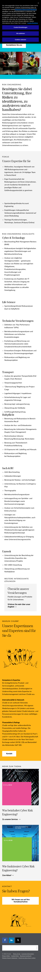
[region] (20, 22)
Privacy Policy (6, 956)
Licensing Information (27, 954)
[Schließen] (38, 3)
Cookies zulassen (20, 39)
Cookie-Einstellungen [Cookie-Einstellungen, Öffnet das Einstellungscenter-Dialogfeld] (20, 27)
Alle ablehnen (20, 33)
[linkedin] (11, 940)
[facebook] (5, 940)
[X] (18, 940)
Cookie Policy (15, 956)
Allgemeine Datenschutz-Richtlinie (25, 9)
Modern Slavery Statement (9, 958)
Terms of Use (16, 954)
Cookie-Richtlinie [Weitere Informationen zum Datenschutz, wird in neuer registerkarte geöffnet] (32, 23)
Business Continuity (25, 956)
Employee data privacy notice (26, 958)
